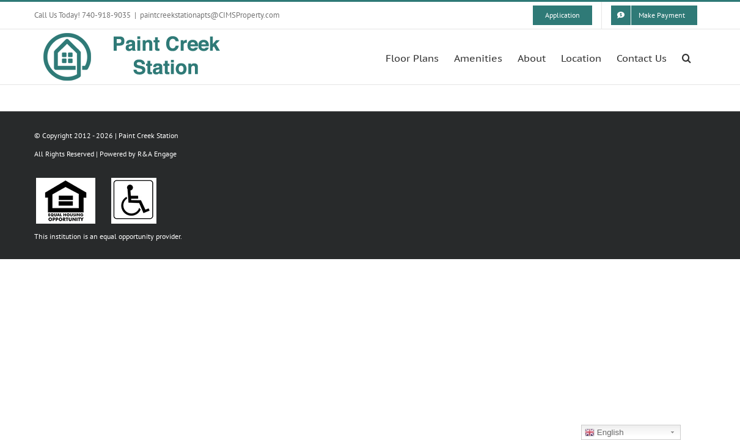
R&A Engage (157, 153)
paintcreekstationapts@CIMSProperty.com (210, 15)
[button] (701, 56)
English (604, 433)
